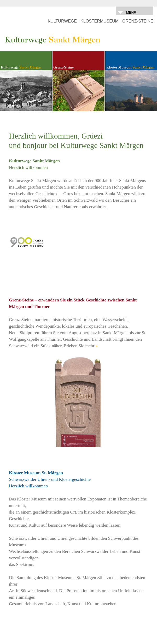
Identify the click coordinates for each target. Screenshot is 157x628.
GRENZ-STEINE (137, 21)
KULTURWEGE (62, 21)
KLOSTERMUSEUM (99, 21)
